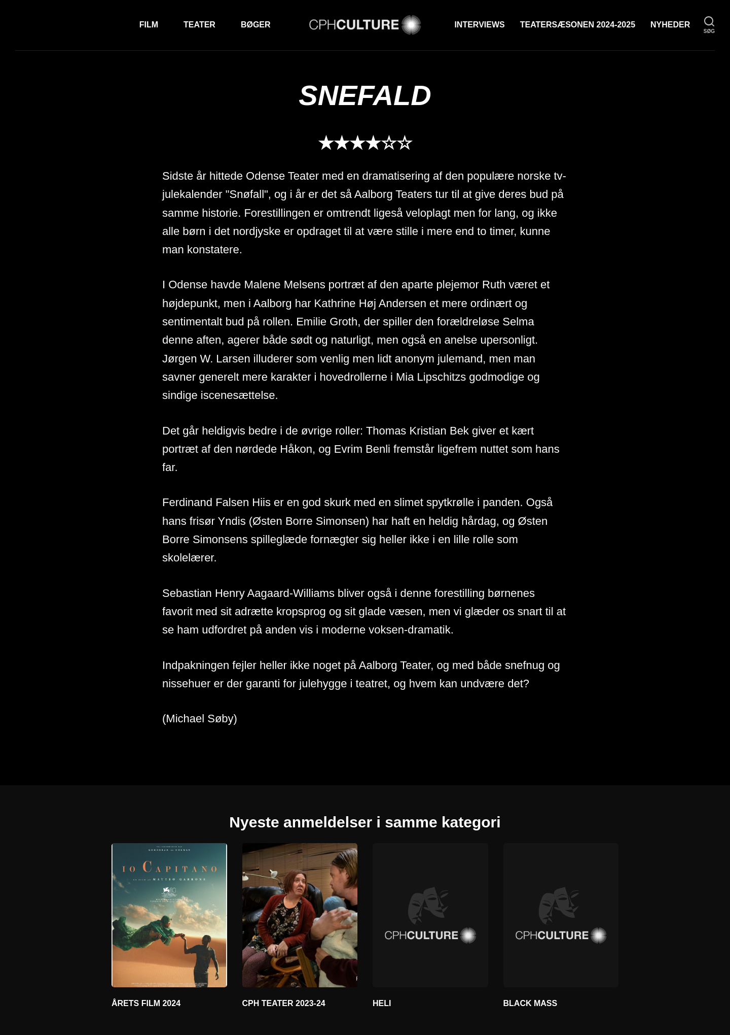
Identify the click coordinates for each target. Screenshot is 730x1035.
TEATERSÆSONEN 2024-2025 (577, 24)
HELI (382, 1003)
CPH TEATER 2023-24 (283, 1003)
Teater (199, 24)
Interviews (479, 24)
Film (148, 24)
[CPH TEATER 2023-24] (300, 915)
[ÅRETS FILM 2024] (169, 915)
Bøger (256, 24)
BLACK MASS (530, 1003)
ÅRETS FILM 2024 (146, 1003)
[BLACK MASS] (561, 915)
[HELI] (430, 915)
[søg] (709, 25)
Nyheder (670, 24)
